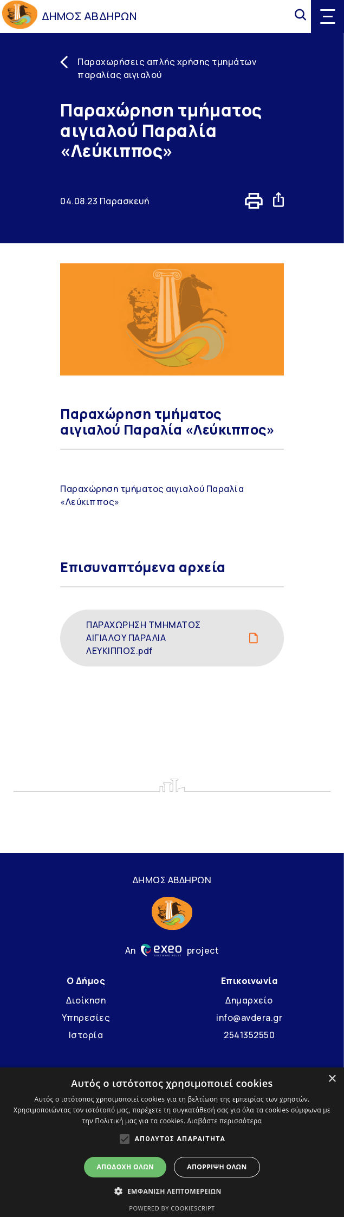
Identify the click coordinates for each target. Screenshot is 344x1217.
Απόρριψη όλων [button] (216, 1166)
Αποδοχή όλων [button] (125, 1166)
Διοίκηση (86, 1000)
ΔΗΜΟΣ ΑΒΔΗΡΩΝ (89, 16)
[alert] (172, 1142)
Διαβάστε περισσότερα (224, 1120)
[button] (171, 1191)
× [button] (332, 1079)
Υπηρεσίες (86, 1018)
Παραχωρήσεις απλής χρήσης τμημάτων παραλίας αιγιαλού (166, 68)
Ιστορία (86, 1035)
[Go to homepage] (19, 16)
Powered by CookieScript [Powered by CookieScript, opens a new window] (172, 1208)
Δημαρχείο (249, 1000)
